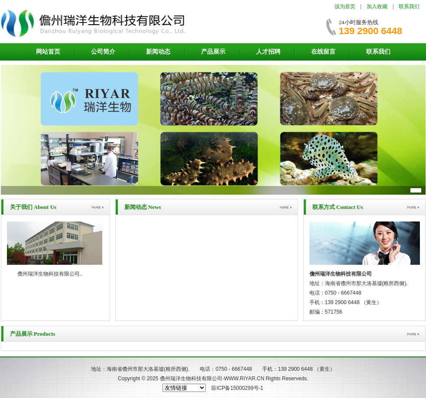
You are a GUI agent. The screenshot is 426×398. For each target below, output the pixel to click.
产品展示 (213, 51)
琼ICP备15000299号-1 (237, 388)
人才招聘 (268, 51)
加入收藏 (377, 6)
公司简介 (103, 51)
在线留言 (323, 51)
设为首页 (345, 6)
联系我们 (409, 6)
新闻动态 (158, 51)
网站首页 (48, 51)
